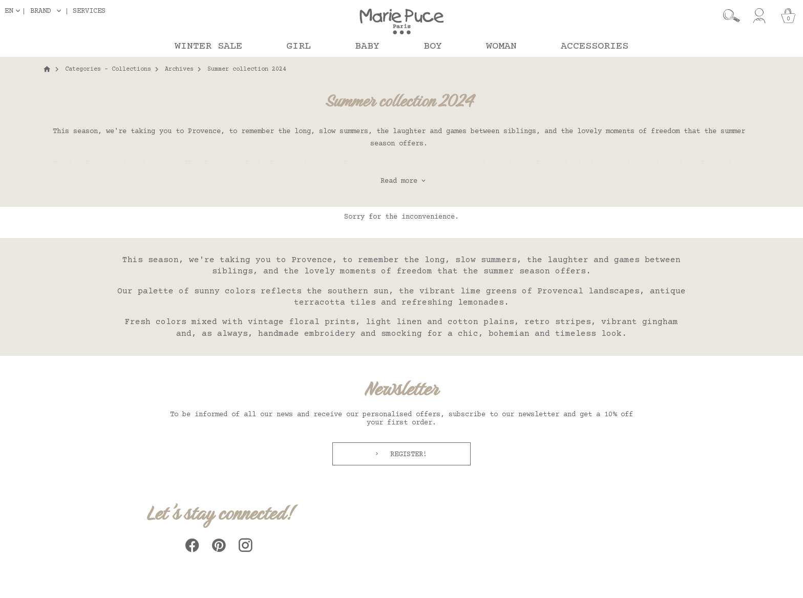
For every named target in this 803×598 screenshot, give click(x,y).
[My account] (759, 16)
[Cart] (788, 16)
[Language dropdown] (14, 11)
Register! (406, 455)
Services (89, 11)
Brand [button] (40, 11)
